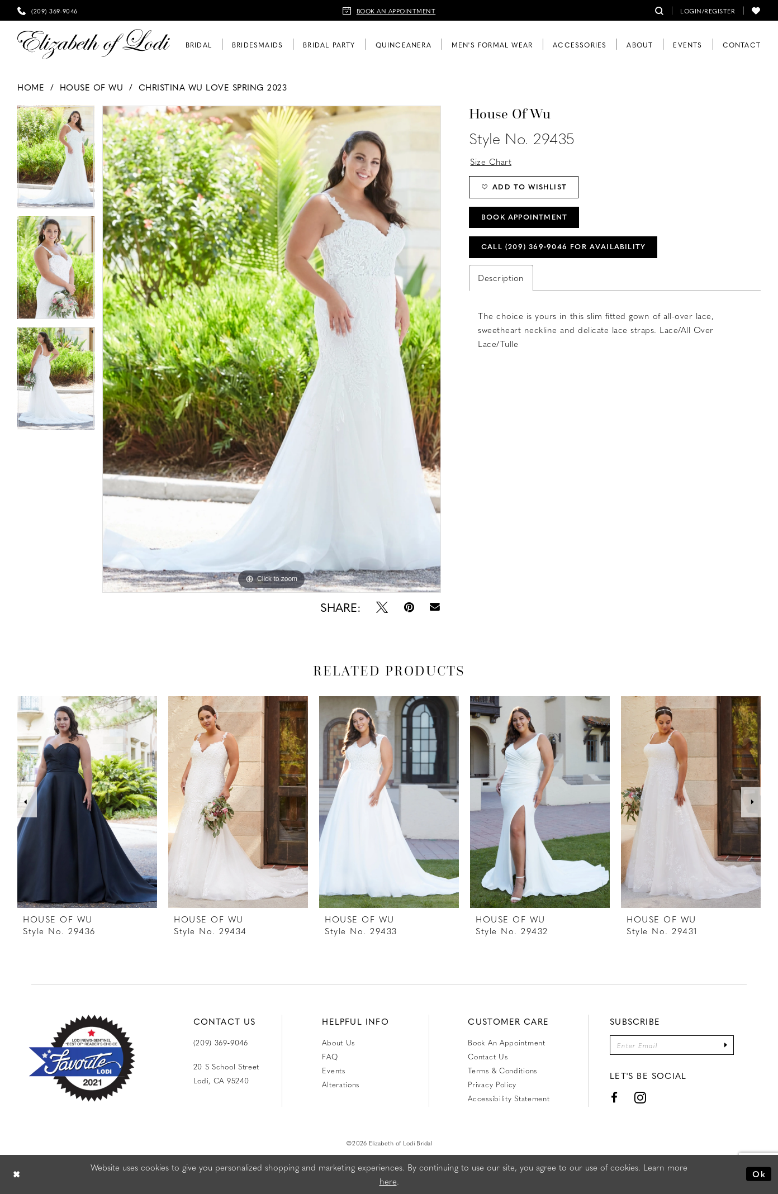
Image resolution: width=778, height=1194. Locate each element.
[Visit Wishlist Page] (756, 10)
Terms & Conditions (502, 1070)
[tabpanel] (55, 161)
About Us (338, 1042)
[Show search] (659, 10)
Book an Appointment (506, 1042)
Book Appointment (524, 218)
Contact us (487, 1056)
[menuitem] (47, 10)
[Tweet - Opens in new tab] (382, 607)
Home (30, 87)
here (388, 1181)
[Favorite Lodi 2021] (82, 1058)
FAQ (330, 1056)
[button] (707, 10)
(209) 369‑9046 (220, 1042)
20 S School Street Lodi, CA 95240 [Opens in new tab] (226, 1073)
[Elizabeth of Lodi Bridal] (93, 44)
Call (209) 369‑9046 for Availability (563, 248)
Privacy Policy (492, 1084)
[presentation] (87, 802)
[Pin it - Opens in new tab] (409, 607)
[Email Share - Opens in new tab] (435, 607)
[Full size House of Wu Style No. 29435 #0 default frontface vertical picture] (271, 349)
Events (333, 1070)
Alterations (340, 1084)
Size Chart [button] (491, 161)
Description (501, 279)
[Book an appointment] (389, 10)
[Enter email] (671, 1045)
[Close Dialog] (17, 1174)
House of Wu (92, 87)
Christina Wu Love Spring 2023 (213, 87)
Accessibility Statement (508, 1098)
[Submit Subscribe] (726, 1045)
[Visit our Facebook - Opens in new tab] (614, 1098)
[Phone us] (47, 10)
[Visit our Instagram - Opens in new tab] (640, 1098)
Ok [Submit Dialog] (759, 1174)
